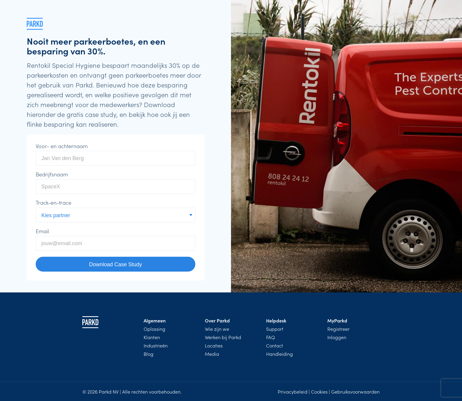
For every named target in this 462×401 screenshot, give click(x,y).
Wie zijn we (217, 328)
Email (42, 231)
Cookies (319, 391)
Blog (148, 353)
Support (274, 328)
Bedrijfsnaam (52, 174)
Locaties (214, 345)
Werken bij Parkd (223, 337)
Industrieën (156, 345)
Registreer (338, 328)
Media (212, 353)
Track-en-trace (53, 202)
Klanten (152, 337)
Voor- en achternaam (62, 146)
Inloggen (336, 337)
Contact (274, 345)
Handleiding (279, 353)
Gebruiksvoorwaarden (355, 391)
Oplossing (154, 328)
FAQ (270, 337)
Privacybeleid (292, 391)
